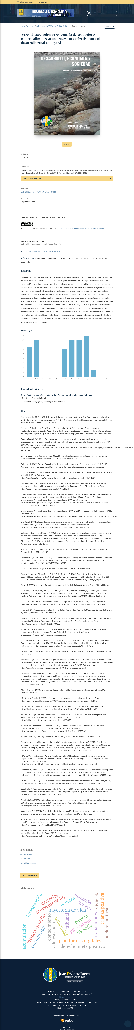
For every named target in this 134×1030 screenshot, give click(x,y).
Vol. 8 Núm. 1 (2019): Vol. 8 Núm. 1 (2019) (53, 26)
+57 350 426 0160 (44, 2)
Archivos (30, 26)
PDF (68, 144)
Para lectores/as (26, 854)
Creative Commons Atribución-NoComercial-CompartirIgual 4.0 (82, 228)
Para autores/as (26, 859)
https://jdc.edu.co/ (67, 997)
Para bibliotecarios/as (28, 863)
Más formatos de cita (32, 178)
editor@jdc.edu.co (26, 2)
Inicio (23, 26)
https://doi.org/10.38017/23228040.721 (43, 251)
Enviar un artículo (29, 876)
